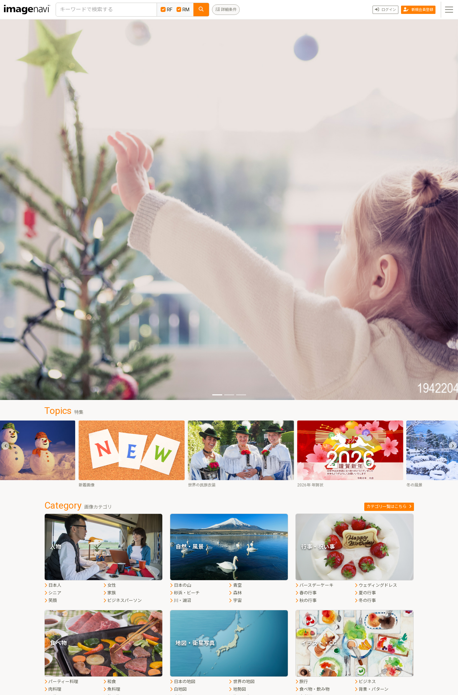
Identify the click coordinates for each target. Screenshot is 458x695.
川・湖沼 (180, 600)
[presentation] (5, 446)
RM (183, 10)
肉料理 (52, 689)
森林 (235, 592)
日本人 (52, 585)
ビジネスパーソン (122, 600)
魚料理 (111, 689)
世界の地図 (241, 681)
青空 (235, 585)
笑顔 (50, 600)
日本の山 (180, 585)
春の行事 (306, 592)
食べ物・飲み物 (312, 689)
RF (167, 10)
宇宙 (235, 600)
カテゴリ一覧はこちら (389, 506)
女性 (109, 585)
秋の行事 (306, 600)
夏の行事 (365, 592)
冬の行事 (365, 600)
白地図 (178, 689)
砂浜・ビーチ (185, 592)
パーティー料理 (61, 681)
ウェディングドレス (376, 585)
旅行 (301, 681)
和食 (109, 681)
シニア (52, 592)
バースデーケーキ (314, 585)
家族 (109, 592)
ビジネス (365, 681)
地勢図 (237, 689)
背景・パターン (371, 689)
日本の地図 (182, 681)
